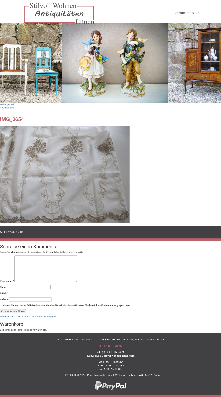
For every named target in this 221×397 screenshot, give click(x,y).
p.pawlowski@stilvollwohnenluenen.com (110, 355)
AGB (59, 339)
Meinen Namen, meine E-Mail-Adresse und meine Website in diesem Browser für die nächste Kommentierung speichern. (66, 305)
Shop (195, 13)
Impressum (71, 339)
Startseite (182, 13)
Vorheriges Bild (7, 104)
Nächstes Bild (7, 107)
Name (3, 287)
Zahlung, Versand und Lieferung (143, 339)
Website (4, 299)
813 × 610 (18, 232)
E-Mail (4, 293)
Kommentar (7, 281)
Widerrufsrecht (109, 339)
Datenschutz (89, 339)
